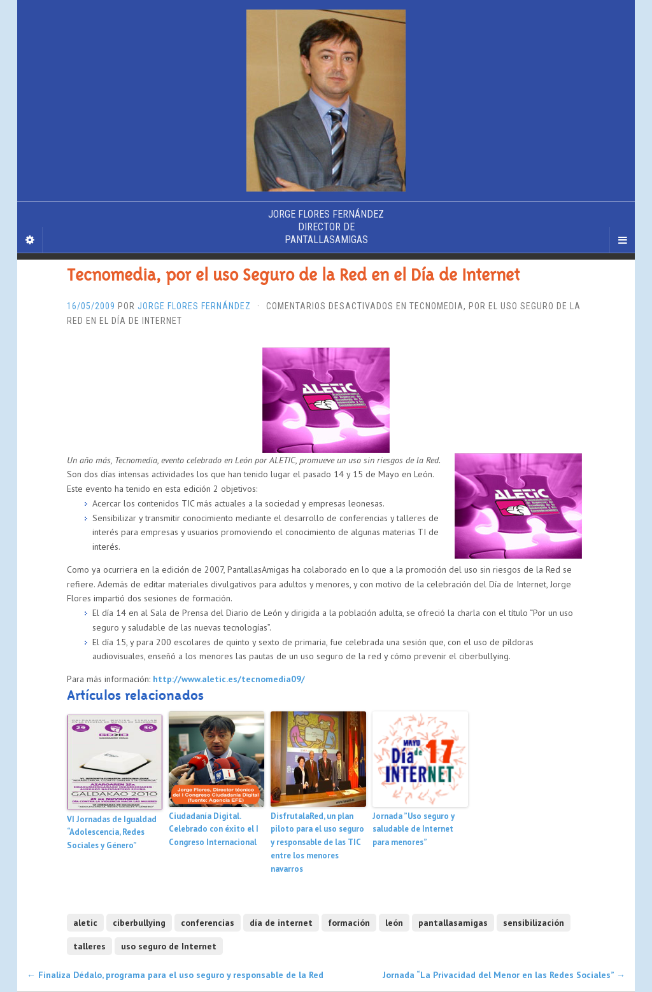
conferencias (207, 922)
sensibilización (533, 922)
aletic (85, 922)
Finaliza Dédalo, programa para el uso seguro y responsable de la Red (175, 975)
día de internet (281, 922)
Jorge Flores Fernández (194, 306)
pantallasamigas (453, 922)
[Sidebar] (30, 240)
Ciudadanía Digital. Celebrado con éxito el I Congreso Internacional (214, 829)
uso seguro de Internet (168, 946)
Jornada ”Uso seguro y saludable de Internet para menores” (413, 829)
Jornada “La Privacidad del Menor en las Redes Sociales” (504, 975)
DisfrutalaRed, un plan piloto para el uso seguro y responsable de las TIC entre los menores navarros (317, 842)
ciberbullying (139, 922)
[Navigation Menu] (622, 240)
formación (349, 922)
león (394, 922)
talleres (89, 946)
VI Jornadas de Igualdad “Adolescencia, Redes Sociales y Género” (112, 832)
